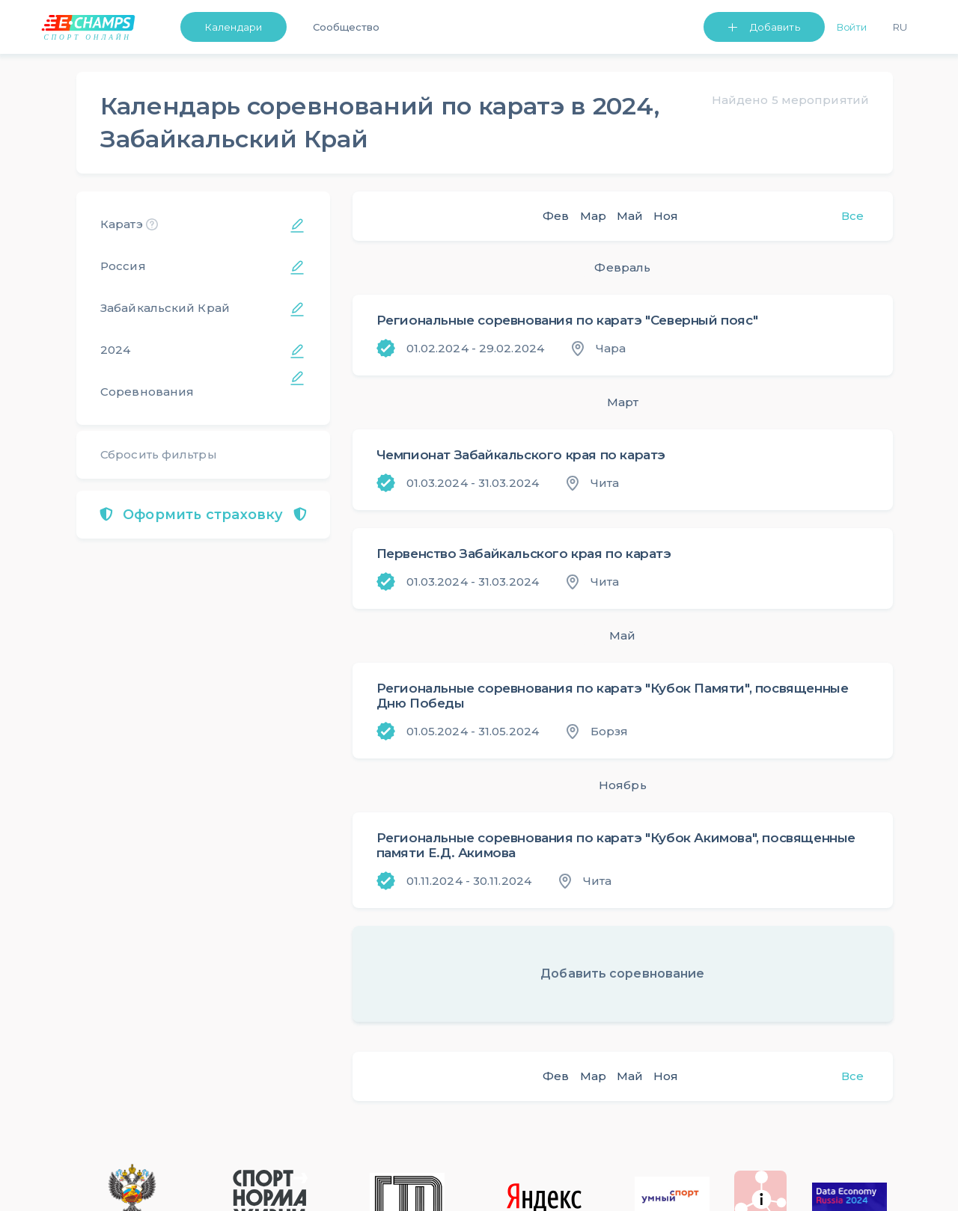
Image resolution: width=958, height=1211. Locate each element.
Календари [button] (233, 27)
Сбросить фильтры (158, 454)
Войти (852, 27)
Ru (900, 27)
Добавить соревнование (622, 973)
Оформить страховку (203, 514)
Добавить (775, 27)
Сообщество (346, 27)
